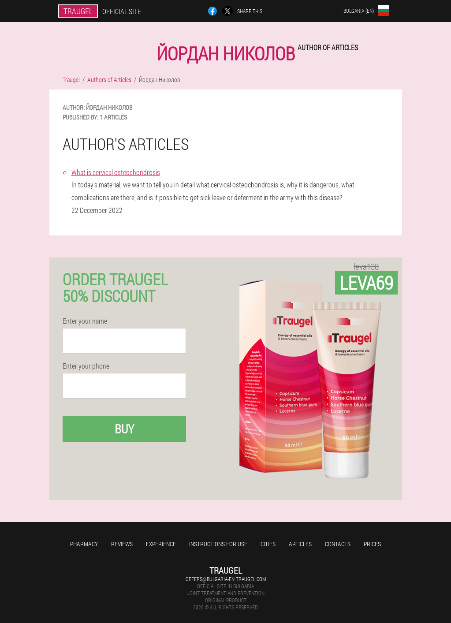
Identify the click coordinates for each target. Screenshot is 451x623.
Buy (124, 429)
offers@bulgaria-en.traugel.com (226, 578)
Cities (268, 544)
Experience (161, 544)
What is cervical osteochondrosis (115, 172)
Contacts (337, 544)
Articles (300, 544)
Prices (372, 544)
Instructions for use (218, 544)
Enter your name (85, 321)
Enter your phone (86, 365)
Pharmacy (84, 544)
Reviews (122, 544)
